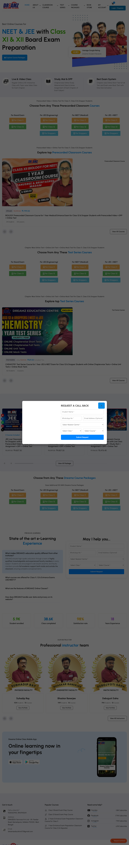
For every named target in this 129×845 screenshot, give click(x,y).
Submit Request (82, 437)
